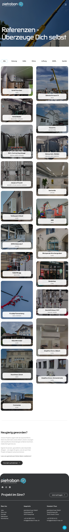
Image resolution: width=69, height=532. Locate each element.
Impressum (4, 516)
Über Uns (4, 512)
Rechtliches (4, 518)
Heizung (14, 61)
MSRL (54, 61)
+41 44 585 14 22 (29, 518)
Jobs (2, 510)
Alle (4, 61)
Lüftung (44, 61)
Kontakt (3, 514)
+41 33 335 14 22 (52, 518)
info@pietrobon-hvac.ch (31, 520)
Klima (34, 61)
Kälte (24, 61)
